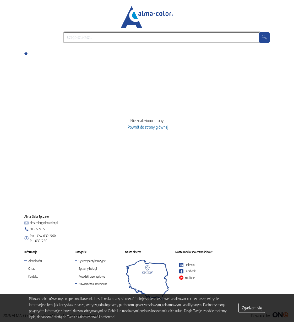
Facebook (187, 271)
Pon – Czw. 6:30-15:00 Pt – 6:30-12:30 (40, 238)
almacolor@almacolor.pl (41, 223)
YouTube (187, 278)
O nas (31, 269)
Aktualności (35, 261)
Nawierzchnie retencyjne (93, 284)
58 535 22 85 (34, 229)
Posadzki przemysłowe (92, 276)
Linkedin (187, 265)
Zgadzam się (252, 307)
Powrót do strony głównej (147, 127)
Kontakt (33, 276)
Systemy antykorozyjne (92, 261)
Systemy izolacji (88, 269)
